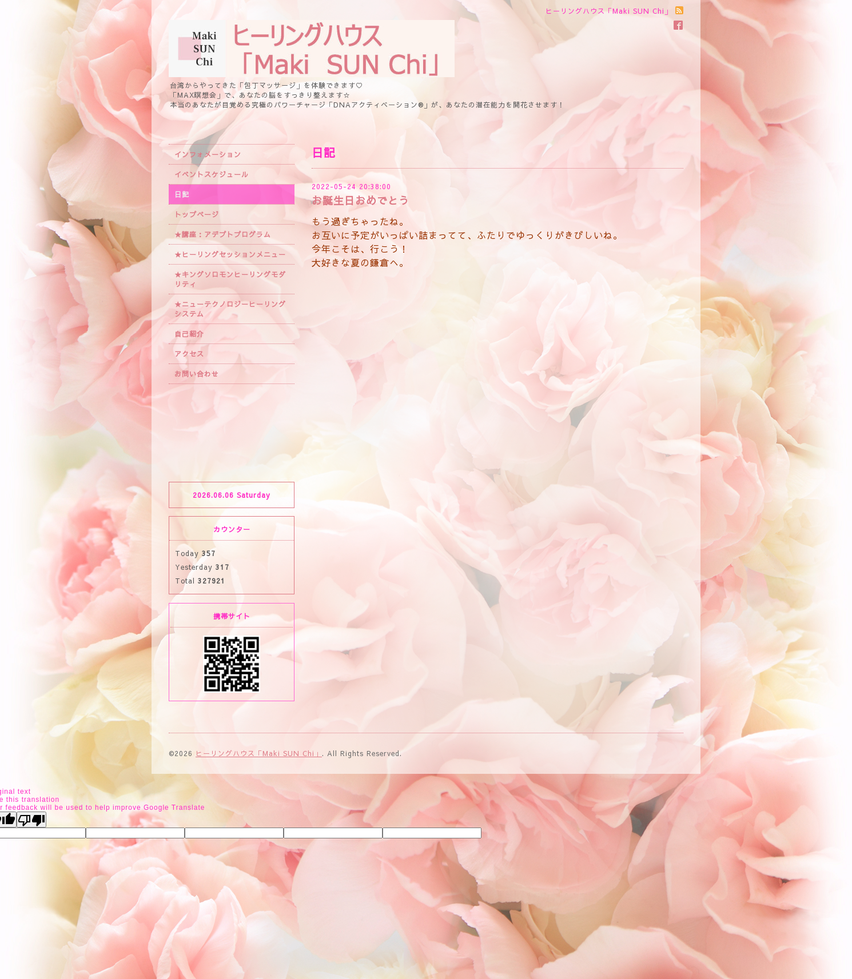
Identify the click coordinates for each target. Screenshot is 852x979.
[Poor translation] (31, 820)
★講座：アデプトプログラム (222, 234)
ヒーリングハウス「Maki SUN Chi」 (259, 753)
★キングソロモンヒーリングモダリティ (230, 279)
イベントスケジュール (211, 174)
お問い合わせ (196, 373)
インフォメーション (207, 154)
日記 (181, 194)
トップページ (196, 214)
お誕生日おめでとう (360, 200)
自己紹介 (189, 333)
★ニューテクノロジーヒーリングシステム (230, 308)
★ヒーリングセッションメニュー (230, 254)
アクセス (189, 353)
